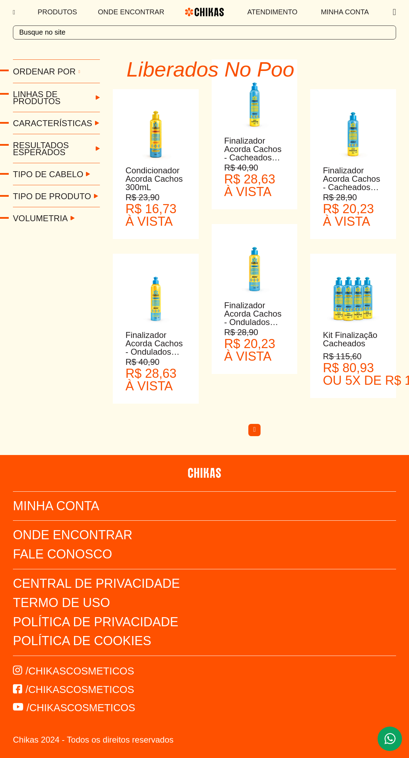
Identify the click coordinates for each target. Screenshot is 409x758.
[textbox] (204, 32)
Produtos (57, 12)
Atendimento (272, 12)
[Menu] (15, 12)
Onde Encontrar (131, 12)
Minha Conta (345, 12)
